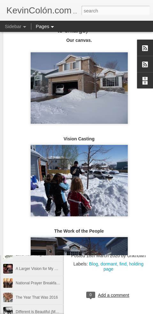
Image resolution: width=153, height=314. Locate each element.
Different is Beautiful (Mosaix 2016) (45, 312)
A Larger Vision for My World (40, 268)
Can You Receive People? (38, 240)
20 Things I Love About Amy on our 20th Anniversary (60, 211)
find (123, 263)
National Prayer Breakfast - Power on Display (54, 283)
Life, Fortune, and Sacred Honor (43, 225)
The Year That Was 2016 (37, 297)
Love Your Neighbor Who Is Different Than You (55, 254)
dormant (109, 263)
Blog (93, 263)
